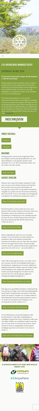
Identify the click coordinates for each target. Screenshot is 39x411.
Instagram (6, 147)
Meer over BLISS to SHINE (12, 227)
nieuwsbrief (9, 113)
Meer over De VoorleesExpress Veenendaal (17, 335)
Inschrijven (14, 119)
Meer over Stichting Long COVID (14, 201)
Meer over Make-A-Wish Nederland (15, 307)
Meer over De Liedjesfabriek (12, 253)
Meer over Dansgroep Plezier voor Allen (16, 281)
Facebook (6, 140)
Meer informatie (8, 173)
